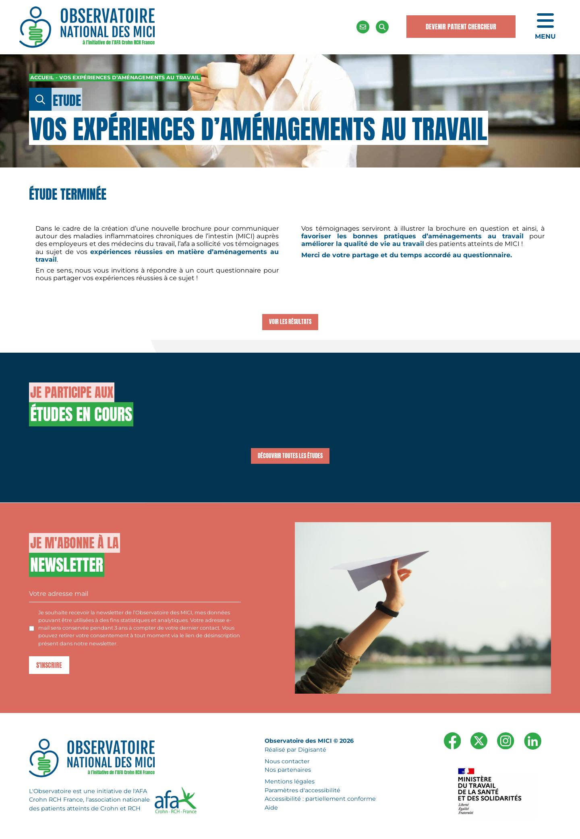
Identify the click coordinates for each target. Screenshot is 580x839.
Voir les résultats (290, 321)
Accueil (42, 77)
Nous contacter (287, 761)
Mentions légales (290, 781)
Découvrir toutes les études (290, 455)
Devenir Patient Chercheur (461, 26)
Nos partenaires (288, 769)
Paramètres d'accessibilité (302, 790)
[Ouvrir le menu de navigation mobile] (545, 27)
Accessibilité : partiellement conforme (320, 798)
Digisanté (312, 749)
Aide (271, 807)
